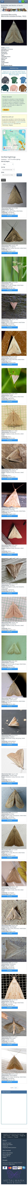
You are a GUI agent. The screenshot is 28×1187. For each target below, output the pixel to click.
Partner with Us (6, 1155)
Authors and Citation (8, 1144)
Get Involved (7, 1150)
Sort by (3, 167)
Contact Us (10, 1137)
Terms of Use (6, 1135)
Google (16, 149)
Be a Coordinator (7, 1154)
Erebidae (7, 47)
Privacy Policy (15, 1135)
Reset (3, 180)
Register (5, 1157)
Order (2, 172)
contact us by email (20, 122)
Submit (19, 175)
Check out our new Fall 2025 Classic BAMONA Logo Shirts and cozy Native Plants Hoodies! (14, 73)
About (5, 1141)
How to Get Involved (8, 1153)
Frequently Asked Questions (9, 1147)
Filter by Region (5, 161)
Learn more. (12, 1164)
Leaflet (9, 149)
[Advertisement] (14, 1109)
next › (16, 1087)
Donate (16, 1137)
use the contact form (8, 123)
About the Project (7, 1143)
